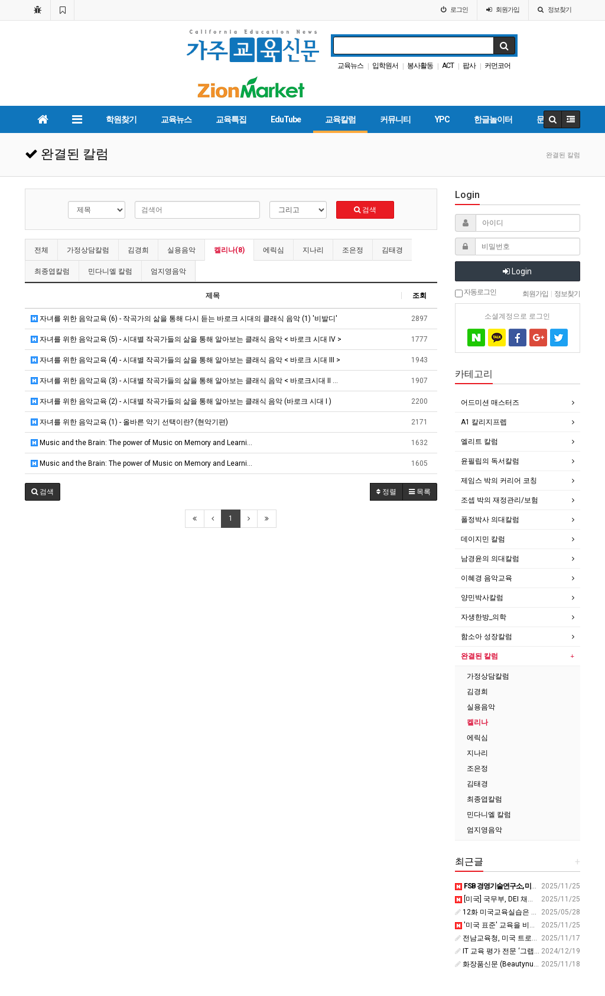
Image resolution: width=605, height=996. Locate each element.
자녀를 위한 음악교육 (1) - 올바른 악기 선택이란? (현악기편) (129, 422)
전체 (41, 250)
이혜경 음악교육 (486, 578)
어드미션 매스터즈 (490, 402)
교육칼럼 (340, 119)
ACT (448, 65)
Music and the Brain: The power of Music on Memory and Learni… (141, 443)
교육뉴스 (350, 65)
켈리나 (477, 722)
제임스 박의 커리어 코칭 (499, 480)
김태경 (392, 250)
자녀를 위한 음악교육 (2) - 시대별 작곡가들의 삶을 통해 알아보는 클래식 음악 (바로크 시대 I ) (181, 401)
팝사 (469, 65)
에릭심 (273, 250)
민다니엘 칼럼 (110, 271)
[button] (42, 492)
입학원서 (385, 65)
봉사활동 (420, 65)
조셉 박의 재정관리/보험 (499, 500)
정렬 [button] (386, 492)
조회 (419, 295)
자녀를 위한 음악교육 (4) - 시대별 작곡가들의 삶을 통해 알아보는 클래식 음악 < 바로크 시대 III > (185, 360)
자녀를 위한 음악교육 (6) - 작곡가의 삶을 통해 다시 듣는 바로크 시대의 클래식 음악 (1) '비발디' (184, 318)
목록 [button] (420, 492)
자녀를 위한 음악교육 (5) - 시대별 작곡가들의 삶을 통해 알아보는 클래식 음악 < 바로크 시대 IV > (186, 339)
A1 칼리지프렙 (484, 422)
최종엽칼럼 (52, 271)
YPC (442, 119)
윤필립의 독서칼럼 (490, 461)
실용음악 (181, 250)
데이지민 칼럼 (483, 539)
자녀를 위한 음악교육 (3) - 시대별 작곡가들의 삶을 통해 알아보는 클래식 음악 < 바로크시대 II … (184, 381)
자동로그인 (475, 292)
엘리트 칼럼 (479, 441)
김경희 (138, 250)
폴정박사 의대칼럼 (490, 519)
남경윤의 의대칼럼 (490, 558)
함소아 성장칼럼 (486, 636)
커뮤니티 (395, 119)
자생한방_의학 (483, 617)
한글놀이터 (493, 119)
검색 (365, 210)
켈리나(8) (229, 250)
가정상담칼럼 (88, 250)
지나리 (313, 250)
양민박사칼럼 (482, 597)
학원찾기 (121, 119)
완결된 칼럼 (479, 656)
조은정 (352, 250)
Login (517, 271)
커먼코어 (497, 65)
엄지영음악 (168, 271)
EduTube (286, 119)
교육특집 (231, 119)
